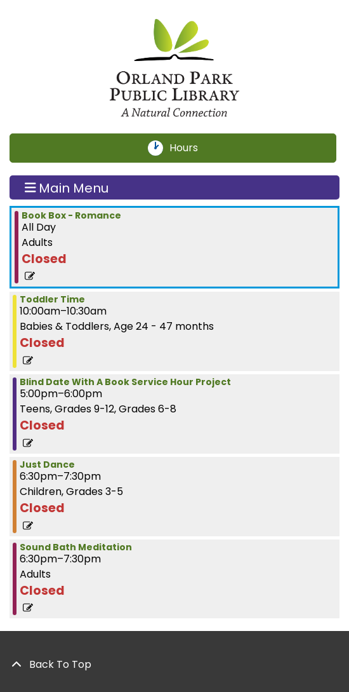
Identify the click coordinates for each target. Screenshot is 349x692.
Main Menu (67, 187)
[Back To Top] (174, 664)
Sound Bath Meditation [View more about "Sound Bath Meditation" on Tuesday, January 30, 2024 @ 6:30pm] (76, 547)
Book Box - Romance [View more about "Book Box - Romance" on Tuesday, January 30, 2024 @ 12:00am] (71, 215)
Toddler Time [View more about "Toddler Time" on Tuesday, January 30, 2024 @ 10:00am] (52, 299)
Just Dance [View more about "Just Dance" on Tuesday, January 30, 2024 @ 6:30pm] (47, 464)
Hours (191, 148)
